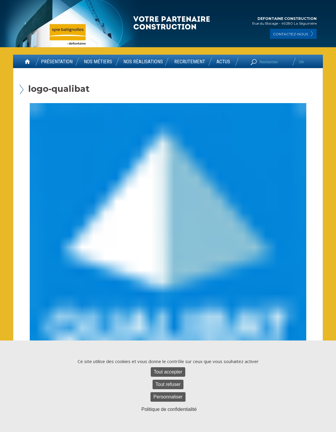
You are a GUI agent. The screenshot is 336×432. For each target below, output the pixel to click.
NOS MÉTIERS (98, 61)
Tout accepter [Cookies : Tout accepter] (168, 371)
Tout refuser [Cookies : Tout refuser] (168, 384)
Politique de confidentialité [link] (169, 409)
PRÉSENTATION (57, 61)
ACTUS (223, 61)
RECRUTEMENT (189, 61)
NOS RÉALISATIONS (143, 61)
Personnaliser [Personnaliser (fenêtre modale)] (168, 396)
